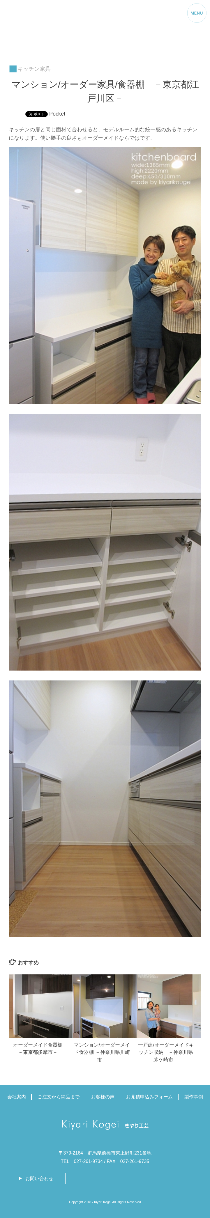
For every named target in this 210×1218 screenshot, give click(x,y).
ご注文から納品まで (59, 1096)
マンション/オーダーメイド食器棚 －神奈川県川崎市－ (102, 1052)
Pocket (57, 114)
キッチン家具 (34, 69)
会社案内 (16, 1096)
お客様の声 (102, 1096)
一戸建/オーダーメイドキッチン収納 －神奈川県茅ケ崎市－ (166, 1052)
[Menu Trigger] (197, 14)
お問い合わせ (39, 1178)
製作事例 (193, 1096)
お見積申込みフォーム (149, 1096)
